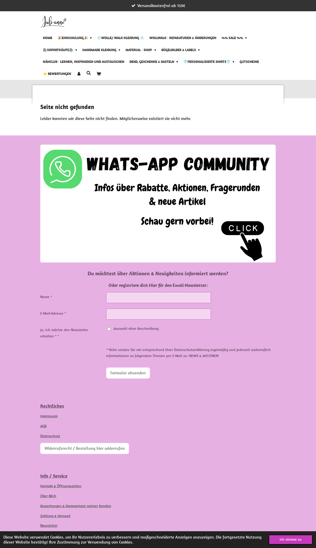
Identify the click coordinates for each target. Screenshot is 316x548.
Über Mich (48, 496)
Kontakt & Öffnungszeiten (60, 486)
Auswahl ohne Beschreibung (133, 328)
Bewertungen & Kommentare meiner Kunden (75, 505)
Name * (46, 296)
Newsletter (49, 525)
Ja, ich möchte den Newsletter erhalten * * (64, 332)
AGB (43, 426)
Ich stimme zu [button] (291, 539)
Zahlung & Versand (55, 515)
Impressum (49, 416)
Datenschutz (50, 436)
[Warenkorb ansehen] (99, 74)
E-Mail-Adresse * (53, 313)
